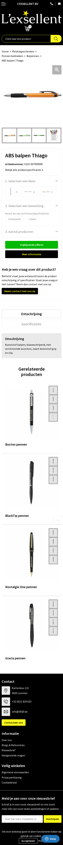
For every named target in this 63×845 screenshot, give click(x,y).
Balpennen (33, 56)
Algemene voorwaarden (15, 772)
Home (5, 51)
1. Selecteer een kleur (20, 181)
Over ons (7, 740)
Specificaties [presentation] (31, 324)
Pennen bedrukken (12, 56)
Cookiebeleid (9, 782)
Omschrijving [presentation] (31, 313)
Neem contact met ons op (19, 291)
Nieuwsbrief (8, 750)
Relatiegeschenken (23, 51)
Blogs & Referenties (13, 745)
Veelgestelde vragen (13, 755)
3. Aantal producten (19, 231)
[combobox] (26, 38)
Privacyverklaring (12, 777)
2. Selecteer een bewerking (24, 206)
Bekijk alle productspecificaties (24, 169)
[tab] (31, 314)
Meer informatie (31, 254)
